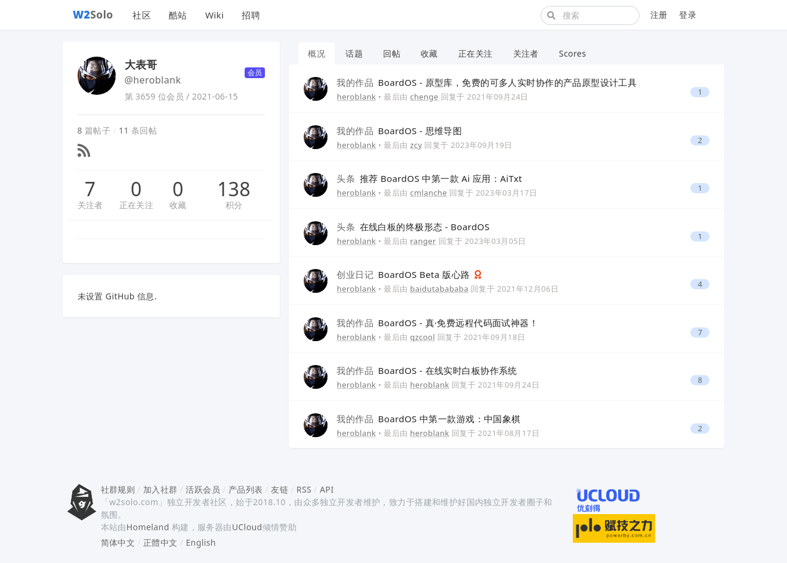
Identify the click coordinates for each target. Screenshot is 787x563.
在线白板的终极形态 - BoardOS (413, 227)
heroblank (356, 96)
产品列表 (246, 489)
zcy (416, 145)
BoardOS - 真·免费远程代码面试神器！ (437, 323)
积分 (234, 205)
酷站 (178, 15)
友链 (279, 489)
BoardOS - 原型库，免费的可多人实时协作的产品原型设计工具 (487, 82)
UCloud (247, 527)
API (327, 489)
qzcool (422, 337)
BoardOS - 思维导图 (399, 131)
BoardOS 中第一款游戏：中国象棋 (428, 419)
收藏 (178, 205)
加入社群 (160, 489)
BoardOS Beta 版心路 (404, 274)
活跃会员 (203, 489)
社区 (141, 15)
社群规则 (118, 489)
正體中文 (160, 542)
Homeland (147, 527)
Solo (93, 14)
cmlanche (428, 192)
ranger (423, 241)
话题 (354, 53)
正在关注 (136, 205)
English (201, 542)
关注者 (90, 205)
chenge (424, 96)
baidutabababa (439, 288)
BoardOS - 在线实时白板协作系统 (427, 370)
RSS (304, 489)
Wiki (214, 15)
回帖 (391, 53)
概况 (316, 53)
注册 (659, 14)
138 (234, 189)
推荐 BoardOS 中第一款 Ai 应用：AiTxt (429, 178)
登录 (687, 14)
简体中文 (118, 542)
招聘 (251, 15)
